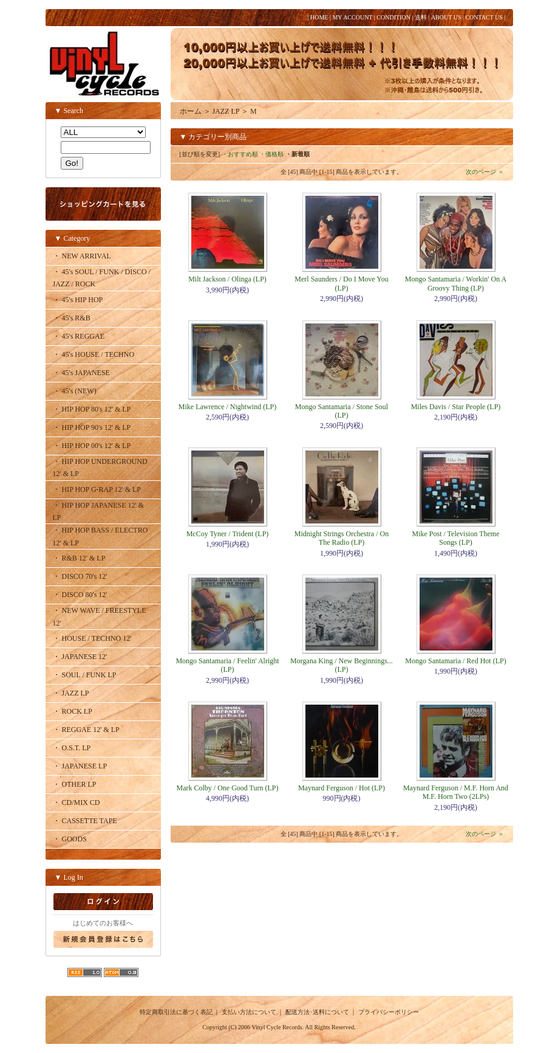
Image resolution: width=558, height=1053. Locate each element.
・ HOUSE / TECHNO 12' (92, 638)
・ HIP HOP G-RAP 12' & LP (97, 489)
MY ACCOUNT (352, 17)
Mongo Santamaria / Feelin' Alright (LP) (227, 665)
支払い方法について (249, 1012)
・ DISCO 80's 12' (80, 594)
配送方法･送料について (317, 1012)
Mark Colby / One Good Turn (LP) (227, 788)
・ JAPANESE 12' (80, 656)
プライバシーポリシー (388, 1012)
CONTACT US (484, 17)
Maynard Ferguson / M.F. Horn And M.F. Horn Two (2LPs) (455, 792)
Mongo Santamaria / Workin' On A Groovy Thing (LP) (455, 283)
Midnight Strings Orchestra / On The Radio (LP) (341, 538)
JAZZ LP (226, 111)
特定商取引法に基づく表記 (176, 1012)
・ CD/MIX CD (76, 802)
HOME (319, 17)
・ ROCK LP (72, 711)
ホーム (191, 111)
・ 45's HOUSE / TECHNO (94, 354)
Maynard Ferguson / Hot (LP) (341, 788)
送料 (421, 17)
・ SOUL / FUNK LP (85, 675)
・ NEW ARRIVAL (82, 256)
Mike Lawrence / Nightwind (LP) (227, 406)
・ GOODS (70, 839)
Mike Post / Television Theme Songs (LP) (455, 538)
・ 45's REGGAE (79, 336)
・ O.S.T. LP (72, 748)
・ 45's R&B (71, 318)
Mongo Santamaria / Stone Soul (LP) (341, 410)
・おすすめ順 (240, 154)
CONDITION (393, 17)
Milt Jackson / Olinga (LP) (227, 279)
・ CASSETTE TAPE (85, 821)
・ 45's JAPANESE (81, 372)
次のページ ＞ (485, 171)
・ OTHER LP (75, 784)
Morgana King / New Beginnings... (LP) (341, 665)
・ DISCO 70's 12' (80, 576)
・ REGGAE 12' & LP (86, 729)
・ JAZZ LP (71, 693)
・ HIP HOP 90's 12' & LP (92, 427)
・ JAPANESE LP (80, 766)
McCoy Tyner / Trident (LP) (227, 534)
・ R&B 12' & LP (79, 558)
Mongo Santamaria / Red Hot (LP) (455, 661)
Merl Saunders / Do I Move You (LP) (341, 283)
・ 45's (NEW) (75, 391)
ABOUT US (446, 17)
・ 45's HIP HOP (78, 299)
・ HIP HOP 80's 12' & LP (92, 409)
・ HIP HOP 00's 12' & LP (92, 445)
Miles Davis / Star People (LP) (456, 406)
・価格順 (271, 154)
